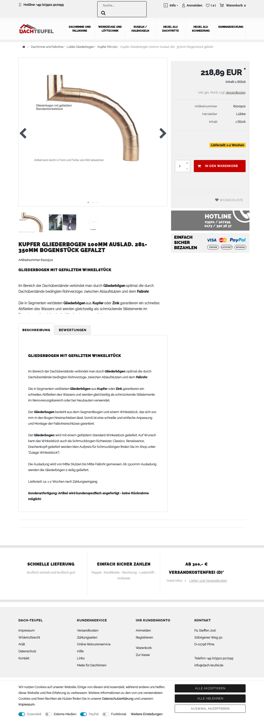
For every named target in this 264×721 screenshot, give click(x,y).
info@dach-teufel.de (208, 664)
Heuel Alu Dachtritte (170, 27)
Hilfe (80, 650)
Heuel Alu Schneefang (201, 27)
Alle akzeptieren (210, 688)
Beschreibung (36, 329)
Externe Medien (65, 714)
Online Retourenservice (94, 643)
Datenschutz (27, 650)
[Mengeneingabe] (179, 165)
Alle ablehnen (210, 698)
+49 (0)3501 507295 (50, 5)
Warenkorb (144, 647)
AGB (21, 643)
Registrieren (144, 636)
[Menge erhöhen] (187, 162)
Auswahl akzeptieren (210, 708)
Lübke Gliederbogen (80, 45)
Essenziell (34, 714)
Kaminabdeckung (230, 25)
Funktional (118, 714)
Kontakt (23, 657)
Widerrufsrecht (29, 636)
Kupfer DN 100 (107, 45)
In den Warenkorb (218, 165)
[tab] (36, 329)
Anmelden (143, 629)
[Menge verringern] (187, 168)
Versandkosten (236, 91)
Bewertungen (72, 329)
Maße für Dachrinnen (91, 664)
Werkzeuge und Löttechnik (110, 27)
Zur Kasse (143, 653)
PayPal (93, 714)
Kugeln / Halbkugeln (140, 27)
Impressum (26, 629)
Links (80, 657)
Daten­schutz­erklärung (117, 698)
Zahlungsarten (87, 636)
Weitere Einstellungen (146, 714)
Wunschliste (229, 199)
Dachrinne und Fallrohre (80, 27)
